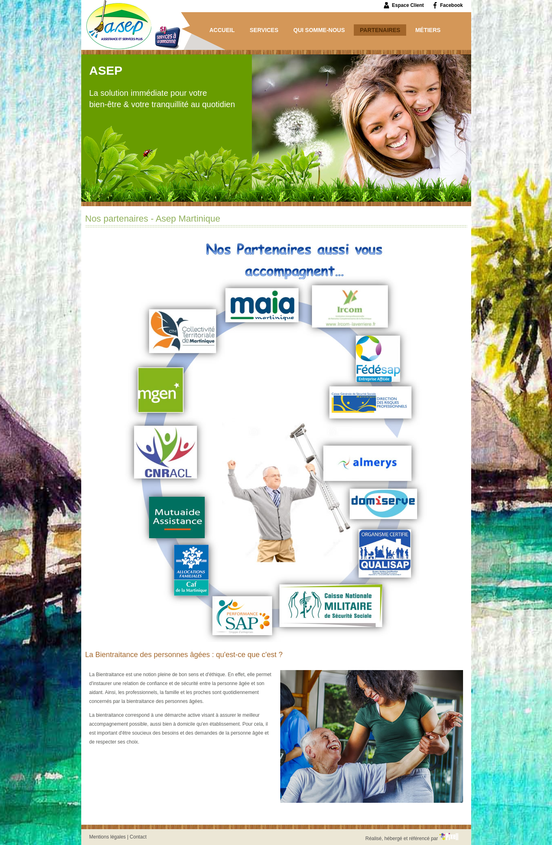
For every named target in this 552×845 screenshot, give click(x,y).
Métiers (427, 30)
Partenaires (380, 30)
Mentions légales (107, 837)
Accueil (222, 30)
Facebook (451, 5)
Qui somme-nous (319, 30)
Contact (138, 837)
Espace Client (408, 5)
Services (264, 30)
